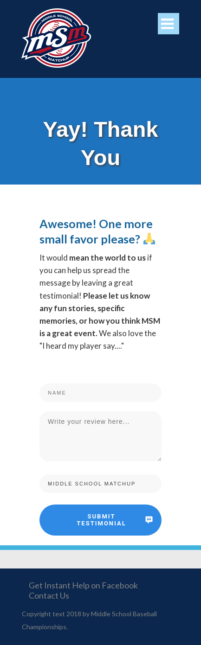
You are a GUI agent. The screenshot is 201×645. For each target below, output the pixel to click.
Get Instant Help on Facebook (83, 585)
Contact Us (49, 595)
